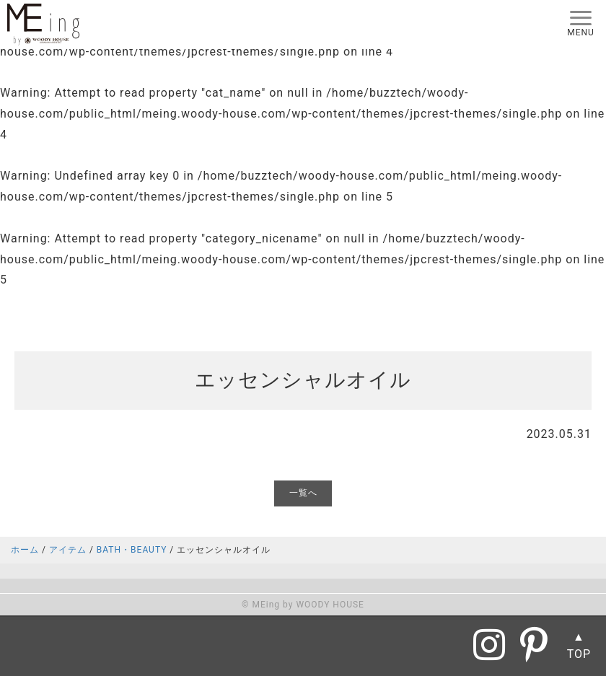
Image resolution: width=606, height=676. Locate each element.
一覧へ (303, 493)
